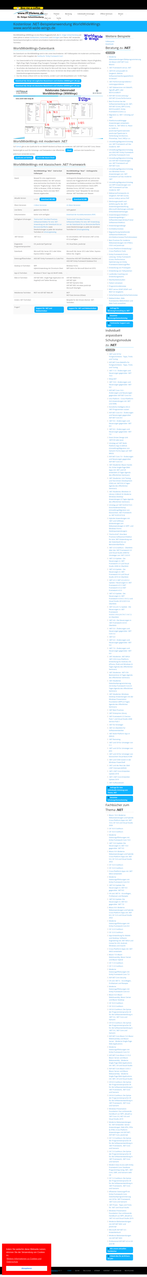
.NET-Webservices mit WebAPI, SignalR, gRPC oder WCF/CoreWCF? (121, 90)
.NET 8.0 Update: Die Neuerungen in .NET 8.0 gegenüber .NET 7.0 (118, 901)
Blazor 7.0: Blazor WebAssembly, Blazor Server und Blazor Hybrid (120, 957)
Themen (56, 14)
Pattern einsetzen (116, 283)
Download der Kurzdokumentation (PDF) (81, 214)
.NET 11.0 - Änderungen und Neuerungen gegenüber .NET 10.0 (120, 373)
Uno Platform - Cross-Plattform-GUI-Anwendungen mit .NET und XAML (121, 401)
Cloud (69, 150)
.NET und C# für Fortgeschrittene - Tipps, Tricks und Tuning (121, 356)
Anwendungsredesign (117, 225)
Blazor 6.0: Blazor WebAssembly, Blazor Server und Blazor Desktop (120, 997)
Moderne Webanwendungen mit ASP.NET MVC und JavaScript (120, 1224)
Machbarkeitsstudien (117, 280)
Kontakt (106, 1271)
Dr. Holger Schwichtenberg (68, 35)
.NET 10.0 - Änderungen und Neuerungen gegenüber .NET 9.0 (120, 384)
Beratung (68, 14)
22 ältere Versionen (74, 205)
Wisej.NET (113, 379)
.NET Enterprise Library (118, 713)
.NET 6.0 (112, 637)
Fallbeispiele (110, 41)
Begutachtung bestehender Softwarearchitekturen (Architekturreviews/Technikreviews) (123, 234)
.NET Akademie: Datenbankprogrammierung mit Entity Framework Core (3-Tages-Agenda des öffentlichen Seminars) (121, 686)
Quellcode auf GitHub (23, 158)
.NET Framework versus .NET (120, 67)
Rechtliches (129, 1271)
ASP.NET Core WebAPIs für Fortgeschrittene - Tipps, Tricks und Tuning (121, 365)
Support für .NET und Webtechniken (44, 309)
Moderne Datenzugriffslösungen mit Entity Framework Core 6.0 (119, 989)
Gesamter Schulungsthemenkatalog (117, 798)
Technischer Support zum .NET (119, 324)
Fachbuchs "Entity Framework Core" (50, 56)
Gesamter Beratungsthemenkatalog (117, 317)
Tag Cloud (87, 1271)
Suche (59, 18)
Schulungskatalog (50, 232)
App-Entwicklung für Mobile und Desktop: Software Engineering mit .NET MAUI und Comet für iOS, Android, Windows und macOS (121, 940)
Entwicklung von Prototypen (120, 267)
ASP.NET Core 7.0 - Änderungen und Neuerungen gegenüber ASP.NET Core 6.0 (121, 459)
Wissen (120, 14)
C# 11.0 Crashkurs (116, 963)
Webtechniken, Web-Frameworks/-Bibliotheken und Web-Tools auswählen (121, 300)
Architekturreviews (116, 229)
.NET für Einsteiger (116, 725)
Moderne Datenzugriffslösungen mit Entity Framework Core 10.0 (119, 837)
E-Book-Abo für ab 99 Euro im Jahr (119, 1257)
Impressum (117, 1271)
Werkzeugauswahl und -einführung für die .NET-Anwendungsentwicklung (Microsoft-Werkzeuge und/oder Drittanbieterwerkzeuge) (121, 206)
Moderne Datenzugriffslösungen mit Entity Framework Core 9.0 (119, 879)
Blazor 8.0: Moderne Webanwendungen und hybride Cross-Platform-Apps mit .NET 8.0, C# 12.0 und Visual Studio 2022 (121, 912)
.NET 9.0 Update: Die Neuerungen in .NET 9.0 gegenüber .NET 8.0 (118, 887)
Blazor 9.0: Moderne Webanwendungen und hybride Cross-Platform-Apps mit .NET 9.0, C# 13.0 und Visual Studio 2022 (121, 856)
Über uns (47, 18)
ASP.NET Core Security (117, 977)
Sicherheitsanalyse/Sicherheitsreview (123, 295)
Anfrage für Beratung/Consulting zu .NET (119, 309)
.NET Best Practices (116, 710)
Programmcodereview (117, 286)
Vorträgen (56, 37)
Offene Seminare (106, 14)
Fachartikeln (44, 37)
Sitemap (97, 1271)
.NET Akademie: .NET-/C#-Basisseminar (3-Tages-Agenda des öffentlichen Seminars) (121, 675)
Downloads (110, 44)
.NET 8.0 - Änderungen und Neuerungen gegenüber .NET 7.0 (120, 431)
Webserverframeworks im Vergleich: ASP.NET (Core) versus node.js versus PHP (119, 195)
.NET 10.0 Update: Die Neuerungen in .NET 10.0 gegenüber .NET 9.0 (118, 845)
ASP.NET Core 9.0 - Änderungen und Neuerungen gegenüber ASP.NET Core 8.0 (121, 415)
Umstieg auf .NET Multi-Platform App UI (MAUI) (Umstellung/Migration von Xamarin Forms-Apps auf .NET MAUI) (120, 448)
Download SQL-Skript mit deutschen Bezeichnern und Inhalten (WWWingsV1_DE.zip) (47, 86)
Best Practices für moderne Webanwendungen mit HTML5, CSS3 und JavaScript (121, 242)
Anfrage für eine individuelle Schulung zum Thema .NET (118, 790)
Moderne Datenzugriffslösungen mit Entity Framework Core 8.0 (119, 923)
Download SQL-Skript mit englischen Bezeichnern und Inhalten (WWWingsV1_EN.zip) (47, 81)
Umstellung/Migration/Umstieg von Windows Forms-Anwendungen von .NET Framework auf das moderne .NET (121, 174)
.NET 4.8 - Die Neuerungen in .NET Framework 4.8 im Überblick (120, 622)
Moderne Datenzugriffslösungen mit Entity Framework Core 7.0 (119, 971)
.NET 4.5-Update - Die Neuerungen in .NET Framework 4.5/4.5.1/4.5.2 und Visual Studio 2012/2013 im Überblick (121, 598)
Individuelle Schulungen (85, 14)
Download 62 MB (80, 199)
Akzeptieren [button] (26, 1268)
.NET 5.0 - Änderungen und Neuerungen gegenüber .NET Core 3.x (120, 631)
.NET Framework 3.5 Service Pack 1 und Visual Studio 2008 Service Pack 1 (120, 719)
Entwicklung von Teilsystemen (120, 271)
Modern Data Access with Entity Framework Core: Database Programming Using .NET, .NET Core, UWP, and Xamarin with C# (121, 1170)
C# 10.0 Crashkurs (116, 1003)
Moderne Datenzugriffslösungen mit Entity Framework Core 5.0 (119, 1049)
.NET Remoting (114, 739)
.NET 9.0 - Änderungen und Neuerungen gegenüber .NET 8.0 (120, 423)
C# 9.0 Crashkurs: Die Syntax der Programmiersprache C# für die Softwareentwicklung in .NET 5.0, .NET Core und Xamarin (121, 1014)
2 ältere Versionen (40, 205)
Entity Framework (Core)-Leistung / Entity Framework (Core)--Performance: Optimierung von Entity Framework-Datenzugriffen (120, 259)
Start (46, 14)
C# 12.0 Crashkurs (116, 929)
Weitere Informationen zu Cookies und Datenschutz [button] (24, 1260)
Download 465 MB (48, 199)
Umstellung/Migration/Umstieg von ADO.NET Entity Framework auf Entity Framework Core (121, 152)
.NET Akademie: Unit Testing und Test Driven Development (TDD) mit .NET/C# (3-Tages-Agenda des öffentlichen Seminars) (120, 483)
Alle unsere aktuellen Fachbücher (117, 1250)
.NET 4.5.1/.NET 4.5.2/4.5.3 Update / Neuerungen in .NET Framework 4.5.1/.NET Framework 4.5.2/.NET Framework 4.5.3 (120, 585)
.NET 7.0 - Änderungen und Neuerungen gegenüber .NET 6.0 (120, 650)
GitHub (18, 146)
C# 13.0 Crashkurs (116, 865)
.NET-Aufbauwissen (116, 782)
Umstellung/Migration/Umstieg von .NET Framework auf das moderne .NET (121, 144)
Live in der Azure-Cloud (45, 158)
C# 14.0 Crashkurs (116, 828)
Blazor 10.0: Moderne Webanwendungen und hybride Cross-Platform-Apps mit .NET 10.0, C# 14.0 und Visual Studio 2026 (121, 820)
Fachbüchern (34, 37)
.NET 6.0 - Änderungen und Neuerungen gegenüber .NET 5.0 (120, 642)
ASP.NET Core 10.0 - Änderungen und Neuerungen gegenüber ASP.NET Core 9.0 (120, 393)
